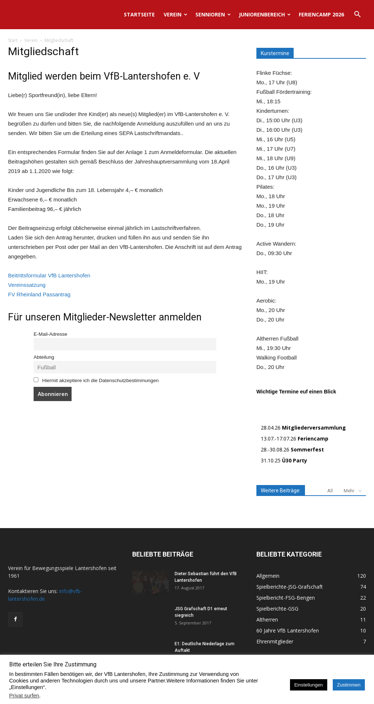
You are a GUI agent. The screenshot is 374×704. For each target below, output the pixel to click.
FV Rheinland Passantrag (39, 294)
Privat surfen (24, 696)
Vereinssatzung (27, 285)
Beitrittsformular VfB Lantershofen (49, 275)
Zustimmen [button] (348, 685)
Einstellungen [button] (308, 685)
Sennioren (213, 14)
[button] (357, 15)
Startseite (139, 14)
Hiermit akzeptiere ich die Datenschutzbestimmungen (96, 380)
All (330, 490)
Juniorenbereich (265, 14)
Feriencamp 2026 (321, 14)
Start (13, 40)
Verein (175, 14)
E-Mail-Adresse (50, 334)
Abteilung (44, 357)
